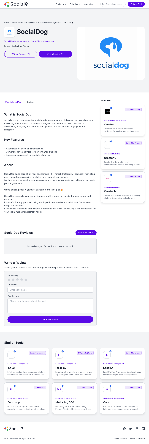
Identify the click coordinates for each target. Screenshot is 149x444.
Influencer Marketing (112, 154)
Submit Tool (136, 4)
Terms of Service (137, 438)
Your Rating (12, 276)
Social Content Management (115, 120)
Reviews (30, 102)
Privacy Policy (121, 438)
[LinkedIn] (143, 428)
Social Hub (61, 4)
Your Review (13, 296)
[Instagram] (137, 428)
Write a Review (21, 54)
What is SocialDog (13, 102)
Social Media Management (23, 22)
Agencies (88, 4)
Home (6, 22)
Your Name (12, 285)
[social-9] (26, 4)
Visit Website (55, 54)
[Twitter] (130, 428)
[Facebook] (124, 428)
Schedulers (75, 4)
